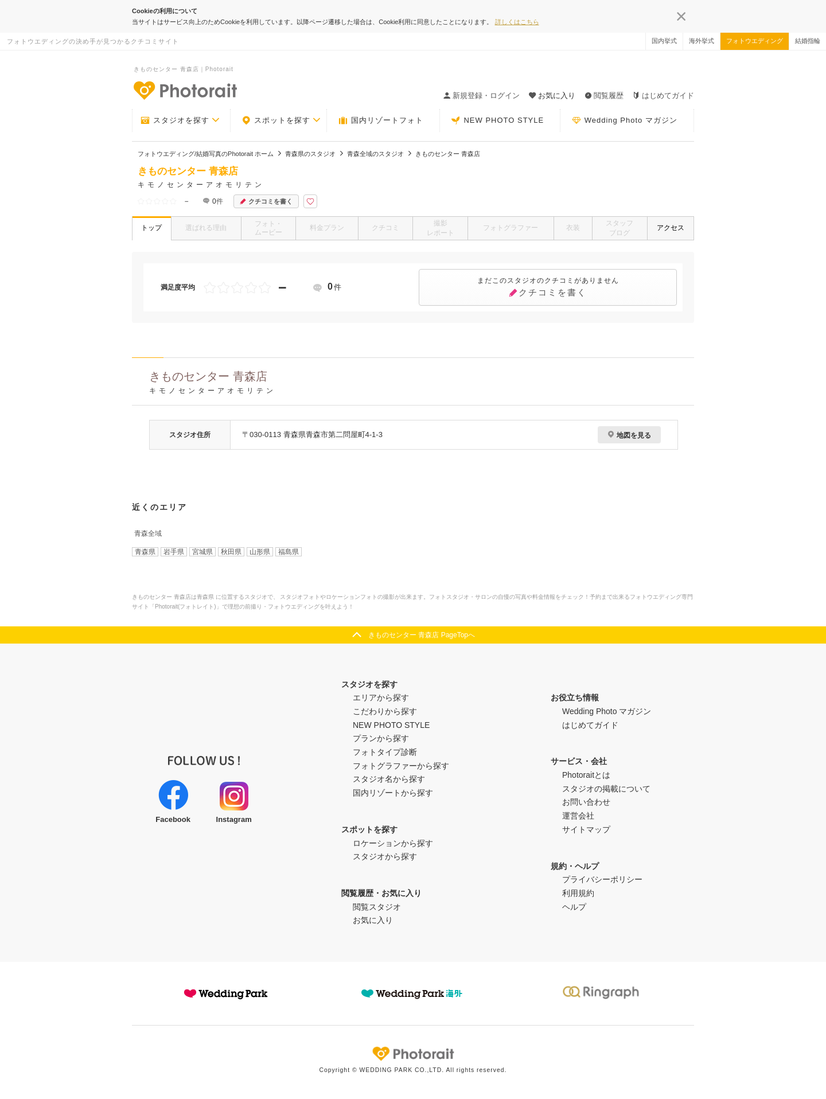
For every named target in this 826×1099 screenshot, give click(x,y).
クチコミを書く (266, 201)
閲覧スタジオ (377, 906)
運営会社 (578, 815)
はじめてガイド (663, 95)
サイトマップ (586, 829)
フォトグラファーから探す (401, 765)
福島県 (288, 552)
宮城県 (202, 552)
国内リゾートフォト (380, 120)
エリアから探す (381, 697)
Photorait (413, 1053)
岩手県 (173, 552)
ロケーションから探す (393, 843)
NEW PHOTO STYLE (497, 120)
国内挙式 (664, 40)
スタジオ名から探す (389, 779)
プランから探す (381, 738)
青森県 (145, 552)
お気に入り (373, 920)
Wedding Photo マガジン (624, 120)
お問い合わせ (586, 801)
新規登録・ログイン (481, 95)
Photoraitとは (586, 775)
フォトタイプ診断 (385, 752)
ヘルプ (574, 906)
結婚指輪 (807, 40)
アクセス (670, 228)
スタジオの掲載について (606, 788)
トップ (151, 228)
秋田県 (231, 552)
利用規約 (578, 893)
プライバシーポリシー (602, 879)
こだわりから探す (385, 711)
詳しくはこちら (517, 21)
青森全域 (148, 533)
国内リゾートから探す (393, 792)
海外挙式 (701, 40)
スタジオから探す (385, 856)
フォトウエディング (754, 40)
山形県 (260, 552)
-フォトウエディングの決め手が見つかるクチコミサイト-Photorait (184, 90)
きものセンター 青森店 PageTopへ (421, 635)
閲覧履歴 (604, 95)
